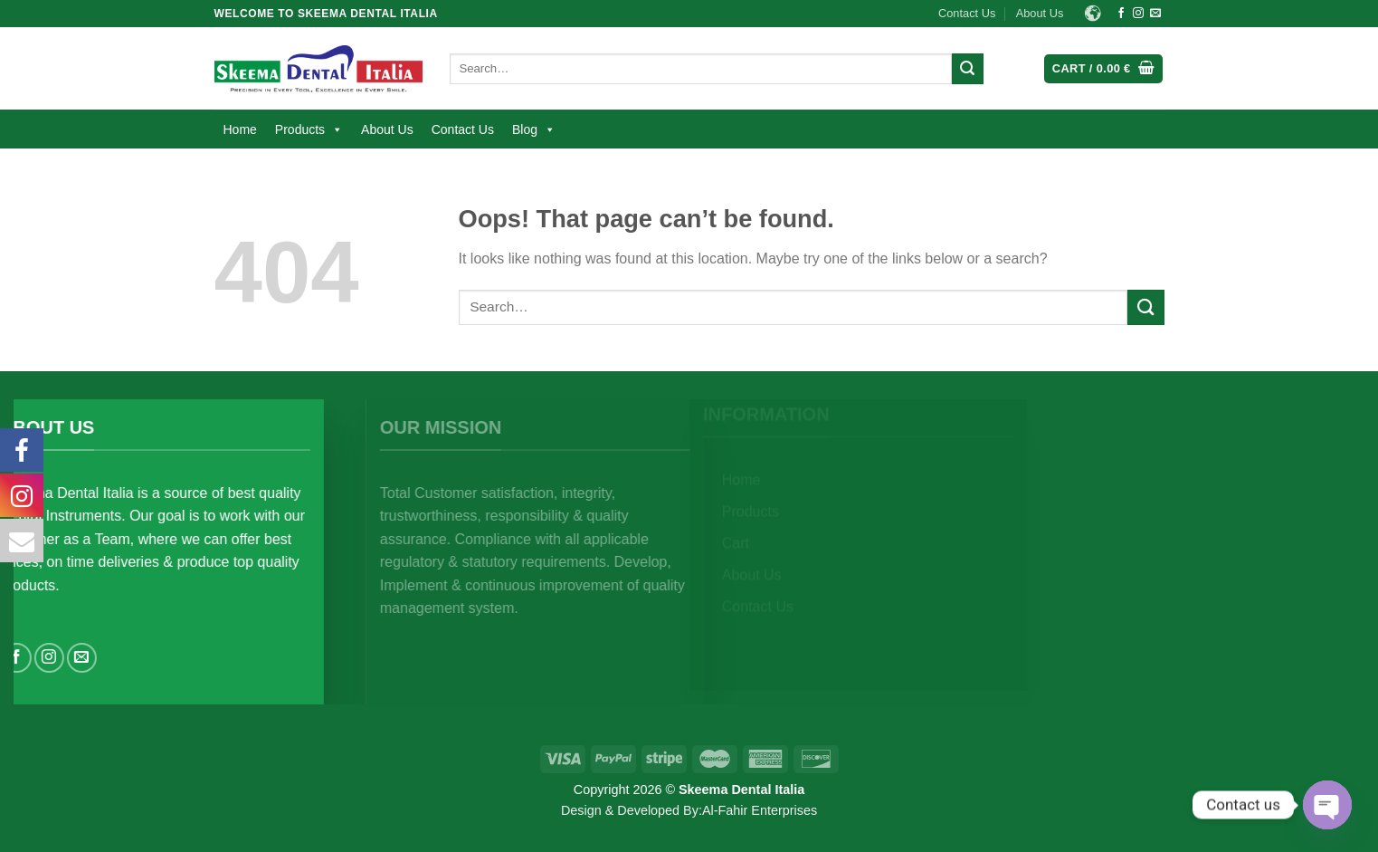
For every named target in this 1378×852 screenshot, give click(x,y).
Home (240, 129)
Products (309, 129)
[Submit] (967, 68)
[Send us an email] (1155, 13)
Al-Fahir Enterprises (759, 810)
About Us (1040, 13)
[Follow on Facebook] (1121, 13)
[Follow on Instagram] (1138, 13)
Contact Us (966, 13)
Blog (534, 129)
